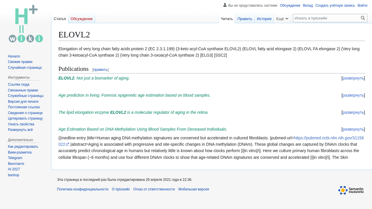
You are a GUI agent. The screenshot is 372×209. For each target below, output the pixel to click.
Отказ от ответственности (154, 189)
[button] (20, 130)
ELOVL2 (66, 78)
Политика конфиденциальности (82, 189)
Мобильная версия (193, 189)
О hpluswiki (121, 189)
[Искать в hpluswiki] (330, 18)
